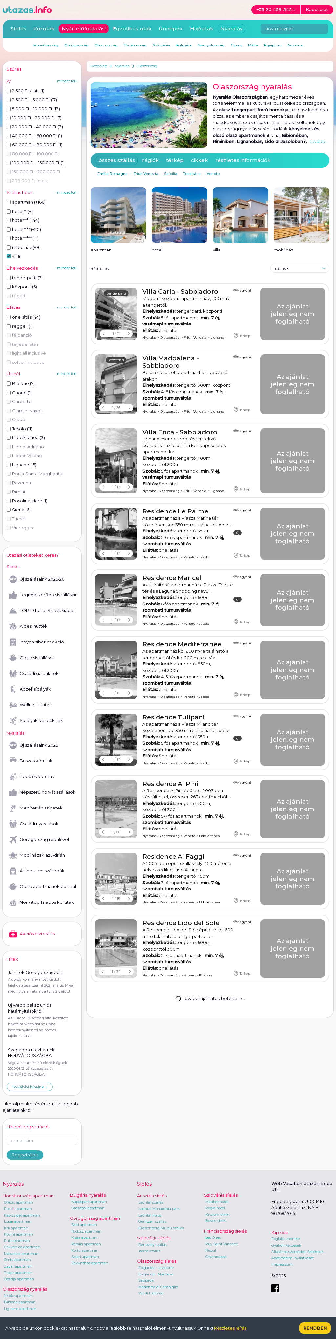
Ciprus (236, 45)
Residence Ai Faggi (173, 856)
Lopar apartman (18, 1221)
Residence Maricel (171, 578)
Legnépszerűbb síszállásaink (43, 595)
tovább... (319, 141)
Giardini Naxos (24, 410)
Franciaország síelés (225, 1231)
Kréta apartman (84, 1237)
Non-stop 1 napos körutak (41, 902)
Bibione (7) (21, 383)
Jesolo (204, 557)
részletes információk (243, 160)
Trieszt (16, 518)
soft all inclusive (26, 362)
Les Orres (213, 1237)
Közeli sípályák (30, 689)
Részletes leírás (230, 1327)
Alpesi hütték (28, 626)
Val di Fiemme (150, 1293)
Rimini (16, 491)
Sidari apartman (85, 1257)
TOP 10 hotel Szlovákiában (42, 611)
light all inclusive (26, 353)
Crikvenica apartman (22, 1247)
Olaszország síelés (156, 1261)
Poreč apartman (18, 1208)
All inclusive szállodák (37, 871)
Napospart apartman (89, 1202)
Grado (16, 419)
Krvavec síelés (217, 1214)
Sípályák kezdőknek (36, 721)
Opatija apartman (19, 1279)
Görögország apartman (95, 1218)
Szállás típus (19, 192)
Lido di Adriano (25, 446)
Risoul (210, 1250)
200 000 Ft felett (27, 180)
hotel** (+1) (20, 211)
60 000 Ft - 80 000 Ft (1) (34, 144)
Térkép (241, 336)
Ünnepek (171, 29)
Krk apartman (16, 1228)
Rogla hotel (215, 1208)
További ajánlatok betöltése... (210, 998)
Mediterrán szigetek (36, 808)
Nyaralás (122, 66)
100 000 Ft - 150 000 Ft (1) (36, 162)
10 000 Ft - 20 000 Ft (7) (34, 117)
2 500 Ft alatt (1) (25, 90)
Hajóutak (201, 29)
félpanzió (19, 335)
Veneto (213, 173)
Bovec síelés (215, 1220)
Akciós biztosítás (32, 934)
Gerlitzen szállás (152, 1221)
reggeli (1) (19, 326)
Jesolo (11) (19, 428)
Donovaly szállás (152, 1244)
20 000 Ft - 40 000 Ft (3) (35, 126)
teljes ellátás (22, 344)
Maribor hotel (216, 1202)
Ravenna (19, 482)
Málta (253, 45)
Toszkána (192, 173)
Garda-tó (19, 401)
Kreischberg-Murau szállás (161, 1228)
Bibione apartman (20, 1302)
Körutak (43, 29)
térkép (175, 160)
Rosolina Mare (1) (27, 500)
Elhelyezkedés (22, 267)
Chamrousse (216, 1257)
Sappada (146, 1280)
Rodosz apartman (86, 1231)
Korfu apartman (85, 1250)
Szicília (170, 173)
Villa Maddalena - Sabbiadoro (170, 361)
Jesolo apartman (18, 1295)
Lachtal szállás (150, 1202)
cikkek (199, 160)
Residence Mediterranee (181, 644)
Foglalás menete (285, 1239)
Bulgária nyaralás (88, 1195)
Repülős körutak (31, 777)
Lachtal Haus (149, 1215)
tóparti (17, 295)
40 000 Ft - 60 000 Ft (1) (34, 135)
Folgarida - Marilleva (155, 1274)
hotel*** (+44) (23, 220)
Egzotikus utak (132, 29)
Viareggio (20, 527)
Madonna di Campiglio (158, 1287)
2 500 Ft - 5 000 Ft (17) (32, 99)
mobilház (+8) (24, 247)
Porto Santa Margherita (34, 473)
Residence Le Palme (175, 511)
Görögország (76, 45)
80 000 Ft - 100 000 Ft (33, 153)
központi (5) (22, 286)
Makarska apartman (21, 1253)
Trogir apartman (18, 1272)
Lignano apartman (20, 1308)
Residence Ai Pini (170, 784)
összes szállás (117, 160)
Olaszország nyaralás (25, 1289)
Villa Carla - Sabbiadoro (180, 291)
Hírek (12, 959)
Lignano (217, 337)
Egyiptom (273, 45)
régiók (150, 160)
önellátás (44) (23, 317)
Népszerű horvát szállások (42, 792)
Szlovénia (161, 45)
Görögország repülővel (39, 840)
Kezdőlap (99, 66)
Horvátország (45, 45)
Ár (9, 81)
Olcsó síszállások (32, 658)
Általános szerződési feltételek (297, 1251)
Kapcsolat (279, 1232)
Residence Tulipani (173, 717)
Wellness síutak (30, 705)
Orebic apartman (18, 1202)
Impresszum (282, 1264)
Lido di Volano (24, 455)
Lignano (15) (21, 464)
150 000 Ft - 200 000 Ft (34, 171)
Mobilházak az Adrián (37, 855)
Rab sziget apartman (22, 1215)
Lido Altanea (209, 836)
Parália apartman (86, 1244)
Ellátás (13, 307)
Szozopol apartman (88, 1208)
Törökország (135, 45)
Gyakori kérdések (286, 1245)
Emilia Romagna (112, 173)
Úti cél (13, 373)
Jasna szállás (149, 1251)
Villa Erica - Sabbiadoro (179, 432)
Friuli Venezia (146, 173)
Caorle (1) (19, 392)
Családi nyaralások (34, 824)
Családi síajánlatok (34, 674)
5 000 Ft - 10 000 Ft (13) (33, 108)
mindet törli (67, 81)
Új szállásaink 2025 (33, 745)
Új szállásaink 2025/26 (36, 579)
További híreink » (29, 1086)
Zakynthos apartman (89, 1263)
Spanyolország (211, 45)
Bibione (205, 975)
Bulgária (184, 45)
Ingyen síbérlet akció (36, 642)
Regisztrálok (25, 1154)
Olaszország (147, 66)
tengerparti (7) (25, 277)
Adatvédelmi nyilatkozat (292, 1258)
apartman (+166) (26, 202)
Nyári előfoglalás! (84, 29)
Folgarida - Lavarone (156, 1267)
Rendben (315, 1327)
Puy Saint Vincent (221, 1244)
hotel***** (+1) (23, 238)
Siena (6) (19, 509)
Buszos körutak (30, 761)
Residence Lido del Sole (181, 923)
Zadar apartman (18, 1266)
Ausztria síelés (152, 1195)
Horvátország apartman (28, 1195)
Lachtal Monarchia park (159, 1208)
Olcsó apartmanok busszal (42, 887)
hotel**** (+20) (24, 229)
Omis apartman (17, 1259)
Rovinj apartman (18, 1234)
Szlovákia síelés (153, 1237)
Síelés (18, 29)
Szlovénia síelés (221, 1195)
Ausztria (295, 45)
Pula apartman (17, 1240)
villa (13, 256)
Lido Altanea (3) (26, 437)
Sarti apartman (84, 1224)
